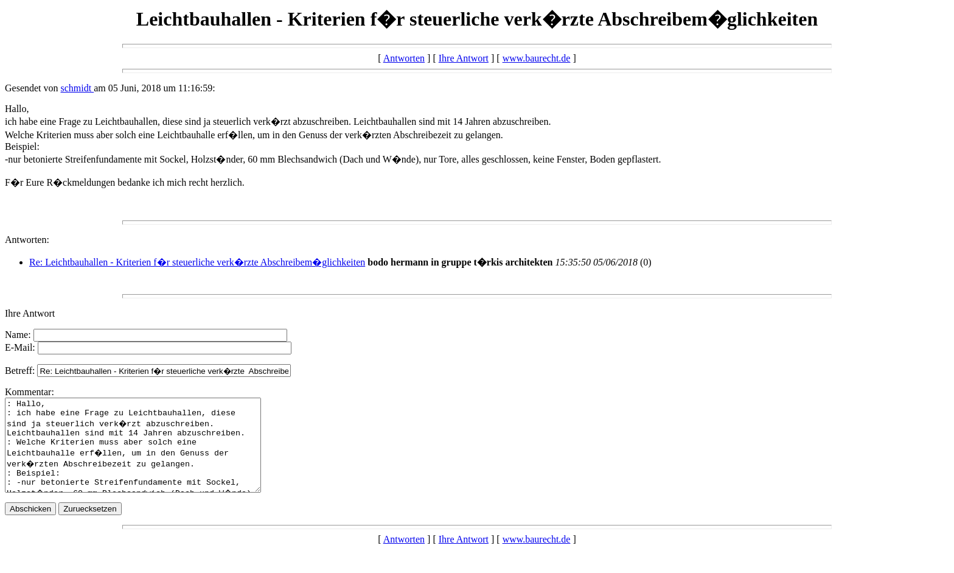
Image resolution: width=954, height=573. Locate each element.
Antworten (404, 58)
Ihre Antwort (464, 58)
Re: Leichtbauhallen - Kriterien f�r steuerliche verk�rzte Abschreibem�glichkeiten (197, 262)
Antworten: (27, 239)
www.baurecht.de (537, 58)
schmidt (77, 88)
